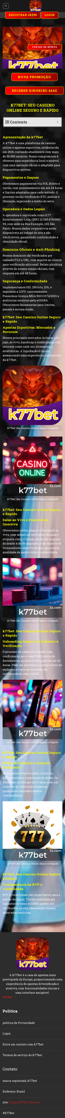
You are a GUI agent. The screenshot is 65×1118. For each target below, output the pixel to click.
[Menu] (6, 6)
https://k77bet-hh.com (24, 1102)
